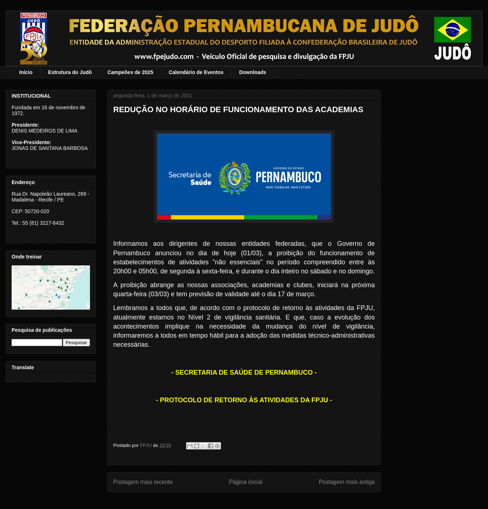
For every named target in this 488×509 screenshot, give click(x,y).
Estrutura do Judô (70, 72)
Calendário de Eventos (196, 72)
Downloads (252, 72)
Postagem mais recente (143, 482)
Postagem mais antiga (347, 482)
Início (26, 72)
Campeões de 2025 (130, 72)
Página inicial (245, 482)
